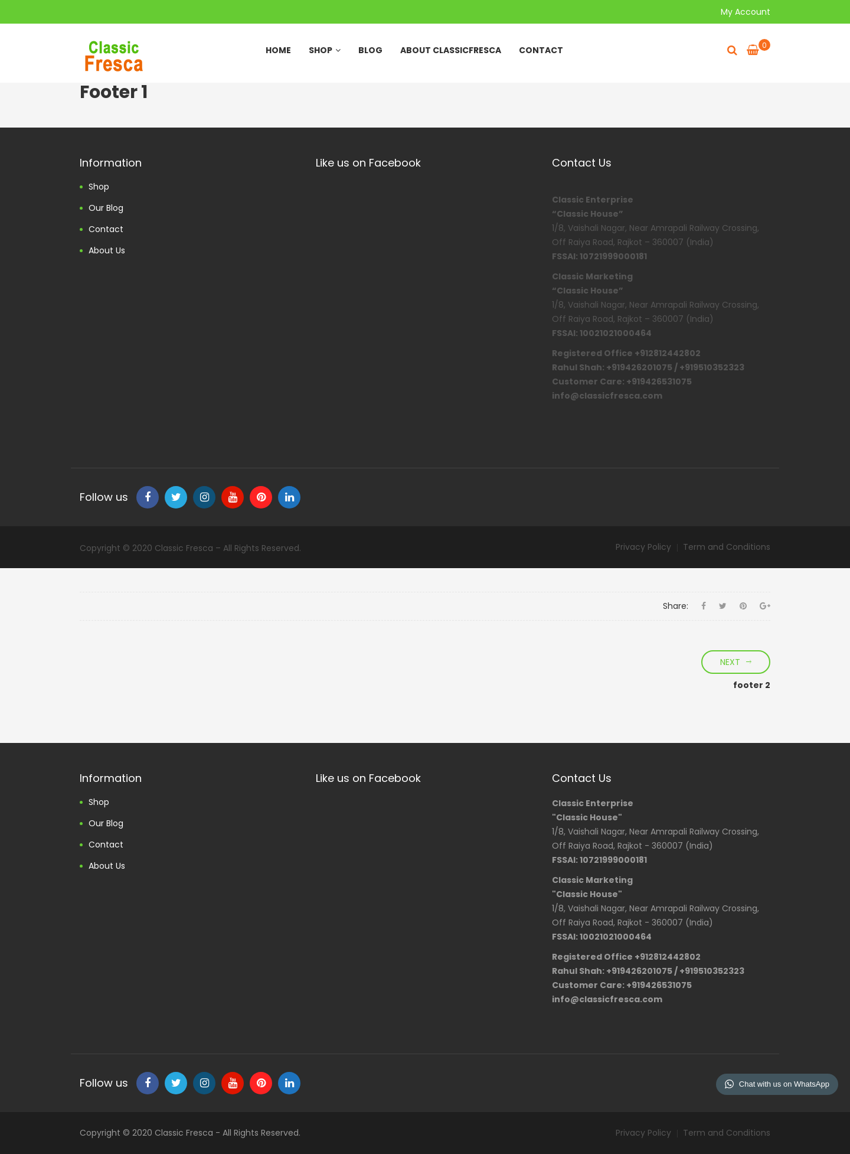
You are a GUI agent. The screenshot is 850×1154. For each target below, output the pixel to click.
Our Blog (106, 208)
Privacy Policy (643, 547)
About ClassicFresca (450, 50)
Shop (325, 50)
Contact (541, 50)
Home (278, 50)
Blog (370, 50)
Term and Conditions (726, 547)
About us (107, 250)
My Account (745, 12)
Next (730, 662)
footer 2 (751, 685)
